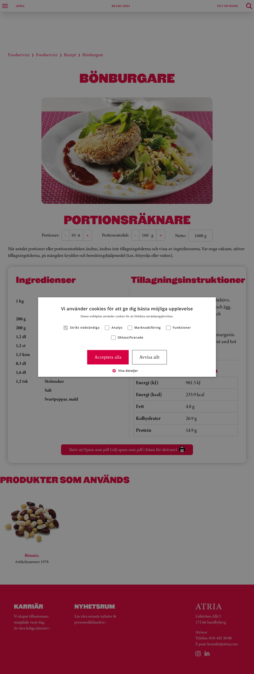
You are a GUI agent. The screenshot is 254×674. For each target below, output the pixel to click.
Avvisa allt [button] (149, 357)
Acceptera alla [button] (108, 357)
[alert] (127, 337)
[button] (127, 370)
